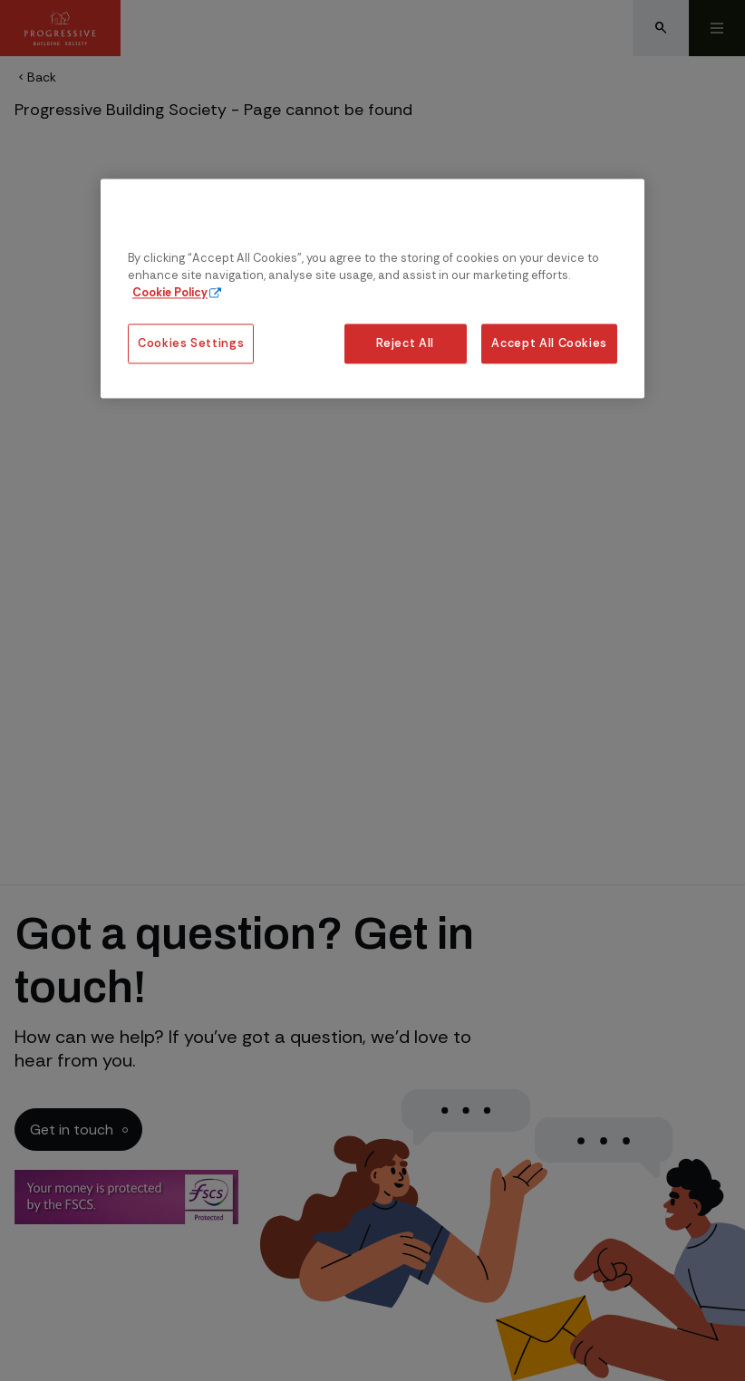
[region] (372, 289)
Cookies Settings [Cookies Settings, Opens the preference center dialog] (191, 344)
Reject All (404, 344)
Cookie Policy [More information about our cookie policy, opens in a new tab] (170, 292)
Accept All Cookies (549, 344)
